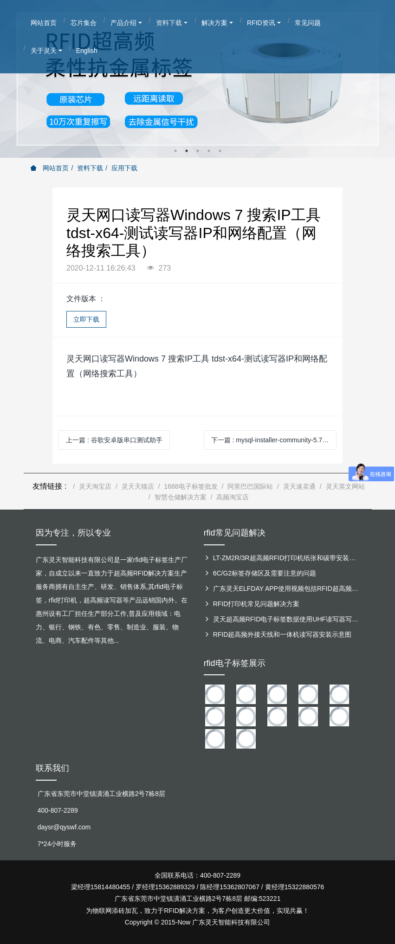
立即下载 (86, 319)
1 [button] (175, 150)
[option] (197, 79)
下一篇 (271, 440)
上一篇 (114, 440)
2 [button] (186, 150)
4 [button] (209, 150)
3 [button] (197, 150)
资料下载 (90, 168)
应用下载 (124, 168)
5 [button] (220, 150)
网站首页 (49, 168)
